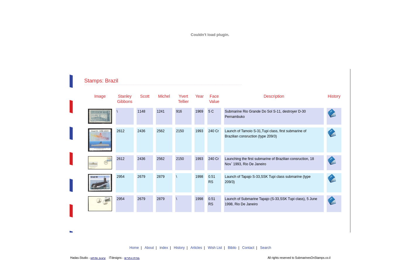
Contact (248, 248)
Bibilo (232, 248)
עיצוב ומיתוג (98, 257)
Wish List (215, 248)
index (164, 248)
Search (265, 248)
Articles (196, 248)
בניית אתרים (132, 257)
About (149, 248)
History (179, 248)
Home (134, 248)
